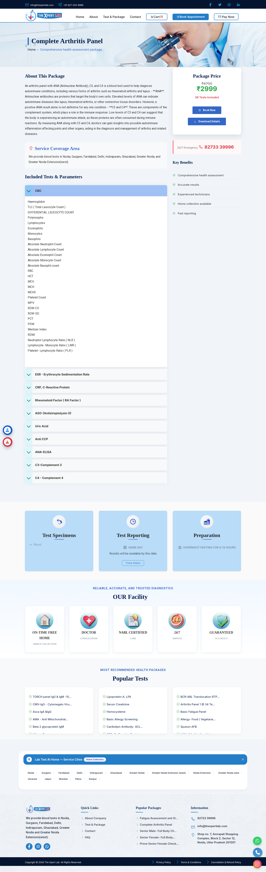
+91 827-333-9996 (73, 5)
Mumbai (100, 779)
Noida (31, 772)
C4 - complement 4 (44, 477)
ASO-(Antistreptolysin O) (48, 413)
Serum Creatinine (116, 702)
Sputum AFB (186, 725)
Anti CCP (36, 439)
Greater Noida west (40, 779)
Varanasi (65, 779)
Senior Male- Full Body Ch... (156, 831)
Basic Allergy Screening (120, 717)
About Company (93, 819)
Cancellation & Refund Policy (225, 863)
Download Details (207, 121)
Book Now (206, 110)
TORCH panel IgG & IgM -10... (50, 695)
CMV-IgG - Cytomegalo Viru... (50, 702)
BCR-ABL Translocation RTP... (197, 695)
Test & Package (114, 17)
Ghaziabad (127, 772)
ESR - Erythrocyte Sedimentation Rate (57, 374)
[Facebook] (210, 5)
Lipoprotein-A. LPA (117, 695)
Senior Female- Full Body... (155, 838)
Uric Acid (36, 426)
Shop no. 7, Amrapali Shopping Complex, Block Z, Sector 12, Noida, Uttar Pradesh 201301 (217, 839)
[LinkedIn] (238, 5)
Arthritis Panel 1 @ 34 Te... (195, 702)
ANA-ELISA (38, 452)
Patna (116, 779)
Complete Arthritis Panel (154, 825)
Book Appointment (191, 16)
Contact (135, 17)
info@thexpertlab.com (212, 827)
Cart (156, 17)
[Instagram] (229, 5)
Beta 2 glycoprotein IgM (46, 725)
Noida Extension (224, 772)
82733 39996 (216, 147)
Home (80, 17)
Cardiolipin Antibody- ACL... (123, 725)
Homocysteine (114, 710)
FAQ (85, 838)
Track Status (133, 562)
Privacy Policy (163, 863)
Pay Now (226, 17)
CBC (33, 190)
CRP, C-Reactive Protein (47, 387)
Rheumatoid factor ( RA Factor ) (53, 400)
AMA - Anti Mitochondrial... (48, 717)
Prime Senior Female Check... (157, 844)
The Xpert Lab (52, 863)
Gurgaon (48, 772)
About (93, 17)
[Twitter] (220, 5)
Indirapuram (104, 772)
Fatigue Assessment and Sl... (157, 819)
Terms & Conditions (190, 863)
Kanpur (132, 779)
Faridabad (68, 772)
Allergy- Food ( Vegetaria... (196, 717)
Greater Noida (150, 772)
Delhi (86, 772)
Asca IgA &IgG (40, 710)
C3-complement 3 (43, 464)
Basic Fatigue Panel (191, 710)
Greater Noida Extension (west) (186, 772)
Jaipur (83, 779)
